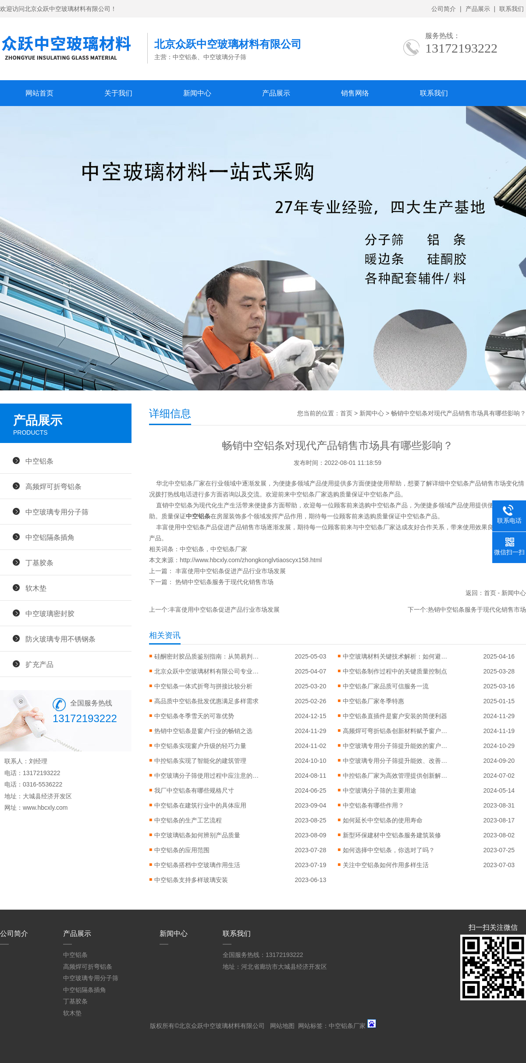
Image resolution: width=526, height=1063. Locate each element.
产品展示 (478, 8)
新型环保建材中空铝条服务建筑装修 (392, 835)
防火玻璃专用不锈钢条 (60, 639)
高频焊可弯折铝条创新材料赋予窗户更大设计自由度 (395, 730)
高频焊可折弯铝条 (53, 486)
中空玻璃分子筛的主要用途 (379, 790)
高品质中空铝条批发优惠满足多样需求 (206, 701)
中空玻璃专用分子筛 (57, 512)
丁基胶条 (39, 563)
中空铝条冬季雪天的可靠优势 (194, 715)
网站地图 (282, 1025)
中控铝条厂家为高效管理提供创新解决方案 (395, 775)
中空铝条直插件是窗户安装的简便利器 (395, 715)
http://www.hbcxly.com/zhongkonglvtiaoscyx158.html (251, 559)
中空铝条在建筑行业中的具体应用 (200, 805)
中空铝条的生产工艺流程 (188, 820)
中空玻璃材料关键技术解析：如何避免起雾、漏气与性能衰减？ (395, 656)
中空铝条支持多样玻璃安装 (191, 879)
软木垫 (35, 588)
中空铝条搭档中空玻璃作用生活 (197, 864)
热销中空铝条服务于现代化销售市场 (224, 581)
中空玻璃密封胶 (50, 613)
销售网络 (355, 93)
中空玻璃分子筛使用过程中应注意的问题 (206, 775)
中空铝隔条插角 (50, 537)
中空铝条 (192, 549)
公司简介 (443, 8)
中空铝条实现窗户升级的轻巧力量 (200, 745)
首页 (346, 413)
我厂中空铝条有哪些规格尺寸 (194, 790)
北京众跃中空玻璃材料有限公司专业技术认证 (206, 671)
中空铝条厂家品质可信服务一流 (386, 686)
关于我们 (118, 93)
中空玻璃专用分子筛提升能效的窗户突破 (395, 745)
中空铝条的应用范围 (182, 850)
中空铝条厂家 (228, 549)
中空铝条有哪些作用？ (373, 805)
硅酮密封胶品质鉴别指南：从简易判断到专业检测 (206, 656)
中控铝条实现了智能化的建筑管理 (200, 760)
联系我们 (511, 8)
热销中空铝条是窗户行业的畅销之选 (203, 730)
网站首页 (39, 93)
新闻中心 (197, 93)
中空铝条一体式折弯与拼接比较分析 (203, 686)
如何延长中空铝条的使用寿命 (383, 820)
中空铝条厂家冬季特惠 (373, 701)
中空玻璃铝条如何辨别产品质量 (197, 835)
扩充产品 (39, 664)
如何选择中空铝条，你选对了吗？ (389, 850)
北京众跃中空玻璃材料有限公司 (222, 1025)
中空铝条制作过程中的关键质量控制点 (395, 671)
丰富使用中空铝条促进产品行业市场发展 (230, 570)
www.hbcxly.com (45, 807)
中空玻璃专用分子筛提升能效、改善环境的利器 (395, 760)
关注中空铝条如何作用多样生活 (386, 864)
